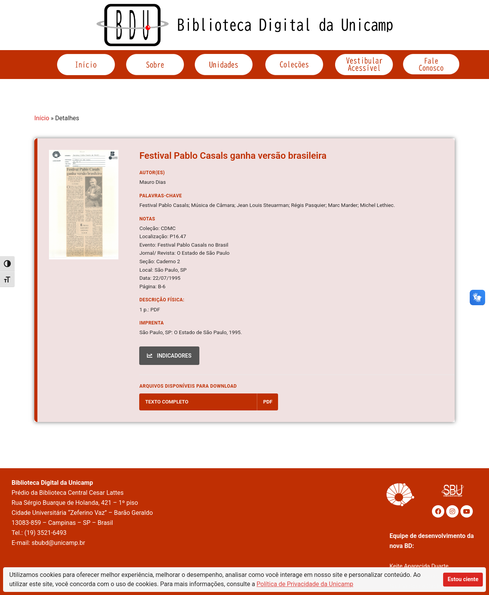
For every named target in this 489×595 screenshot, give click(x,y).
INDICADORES (169, 356)
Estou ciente (463, 579)
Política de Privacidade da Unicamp (304, 584)
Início (41, 118)
